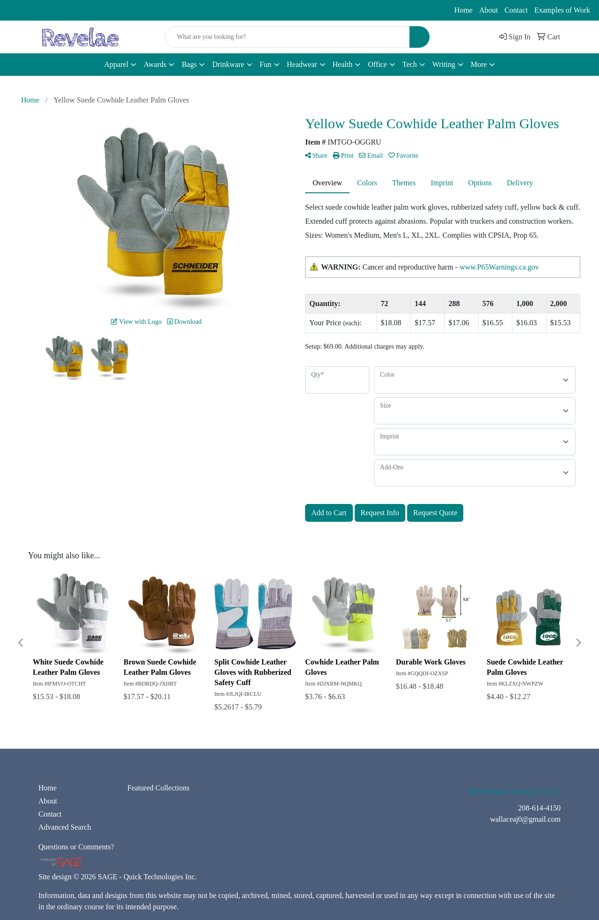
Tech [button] (409, 64)
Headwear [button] (302, 64)
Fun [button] (265, 64)
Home (463, 10)
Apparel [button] (116, 64)
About (488, 10)
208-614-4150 (33, 10)
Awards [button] (155, 64)
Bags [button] (189, 64)
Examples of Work (562, 10)
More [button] (479, 64)
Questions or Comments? (76, 847)
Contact (516, 10)
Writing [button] (443, 64)
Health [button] (343, 64)
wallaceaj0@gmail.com (103, 10)
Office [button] (377, 64)
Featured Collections (158, 788)
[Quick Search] (287, 37)
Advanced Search (64, 827)
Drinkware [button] (228, 64)
